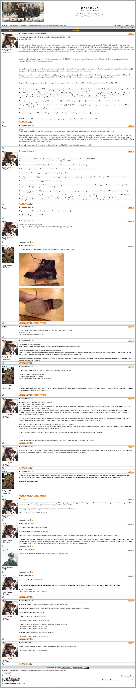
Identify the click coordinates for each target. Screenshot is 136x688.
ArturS (4, 33)
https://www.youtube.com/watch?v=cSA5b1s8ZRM (34, 620)
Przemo (70, 686)
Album (93, 16)
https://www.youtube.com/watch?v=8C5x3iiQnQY (33, 626)
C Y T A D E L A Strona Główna (11, 25)
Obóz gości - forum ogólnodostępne (31, 25)
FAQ (79, 14)
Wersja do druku (130, 677)
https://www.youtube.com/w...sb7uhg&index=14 (33, 650)
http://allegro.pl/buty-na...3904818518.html (31, 334)
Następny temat (129, 25)
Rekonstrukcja (47, 25)
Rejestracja (79, 16)
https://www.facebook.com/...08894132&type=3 (33, 591)
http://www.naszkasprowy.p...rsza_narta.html (55, 553)
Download (100, 16)
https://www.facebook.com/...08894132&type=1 (33, 513)
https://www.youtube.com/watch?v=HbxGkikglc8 (33, 636)
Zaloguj (87, 16)
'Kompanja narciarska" (59, 25)
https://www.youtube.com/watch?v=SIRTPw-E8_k (33, 628)
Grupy (100, 14)
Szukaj (84, 14)
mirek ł (4, 550)
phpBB (60, 686)
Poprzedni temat (118, 25)
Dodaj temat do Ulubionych (127, 675)
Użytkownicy (92, 14)
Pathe (3, 246)
